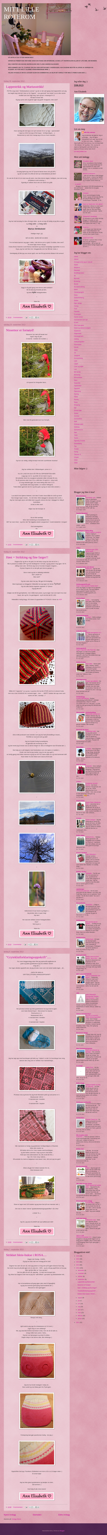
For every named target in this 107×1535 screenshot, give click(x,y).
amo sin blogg (81, 764)
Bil (75, 276)
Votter (76, 463)
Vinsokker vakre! (88, 161)
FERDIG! (86, 193)
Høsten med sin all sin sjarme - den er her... (92, 957)
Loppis (76, 364)
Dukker (76, 300)
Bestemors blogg (82, 1033)
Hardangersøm (78, 336)
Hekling (76, 339)
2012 (78, 1268)
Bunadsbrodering (79, 287)
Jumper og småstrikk (92, 681)
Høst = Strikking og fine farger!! (27, 557)
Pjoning (76, 394)
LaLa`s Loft (80, 1235)
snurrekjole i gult (91, 497)
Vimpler (76, 457)
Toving (76, 452)
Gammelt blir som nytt (81, 320)
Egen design (78, 303)
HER (60, 599)
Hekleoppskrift (81, 648)
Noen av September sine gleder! (93, 204)
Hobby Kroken (81, 662)
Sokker (76, 413)
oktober (80, 1276)
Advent (76, 259)
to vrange (79, 1066)
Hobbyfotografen (79, 341)
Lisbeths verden (81, 631)
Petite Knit (89, 568)
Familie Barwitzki (82, 513)
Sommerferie (78, 419)
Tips (75, 446)
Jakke (76, 350)
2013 (78, 1265)
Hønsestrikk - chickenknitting (86, 712)
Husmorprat (77, 344)
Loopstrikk (89, 766)
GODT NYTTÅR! (88, 238)
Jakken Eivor (90, 1067)
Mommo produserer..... (90, 173)
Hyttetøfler (89, 873)
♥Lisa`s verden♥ (81, 852)
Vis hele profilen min (80, 151)
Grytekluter (77, 331)
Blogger (62, 1531)
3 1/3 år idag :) (90, 1202)
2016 (78, 1256)
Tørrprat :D (77, 454)
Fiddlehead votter (91, 731)
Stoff (75, 421)
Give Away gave (79, 325)
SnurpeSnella (80, 903)
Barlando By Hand (82, 729)
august (80, 1297)
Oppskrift (77, 388)
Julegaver (77, 355)
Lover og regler (78, 366)
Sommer (76, 416)
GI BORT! (78, 184)
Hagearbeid (77, 333)
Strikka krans (90, 939)
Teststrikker (89, 904)
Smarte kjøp (77, 410)
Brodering (77, 281)
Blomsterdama (81, 496)
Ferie (75, 309)
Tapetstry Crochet (79, 441)
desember (81, 1270)
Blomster (77, 278)
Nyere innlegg (10, 1515)
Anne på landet (81, 955)
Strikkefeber (80, 1118)
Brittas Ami (80, 1149)
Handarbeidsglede (82, 615)
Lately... (88, 600)
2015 (78, 1259)
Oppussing (77, 391)
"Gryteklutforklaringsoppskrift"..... (28, 957)
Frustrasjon (77, 314)
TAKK (76, 435)
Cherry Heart (80, 598)
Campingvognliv (79, 292)
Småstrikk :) (80, 1136)
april (79, 1309)
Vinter (76, 460)
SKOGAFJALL (90, 837)
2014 (78, 1262)
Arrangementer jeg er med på (83, 262)
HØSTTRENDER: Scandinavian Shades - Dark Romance (92, 996)
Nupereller (77, 383)
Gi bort (76, 322)
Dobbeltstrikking (79, 297)
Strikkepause (80, 920)
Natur (75, 380)
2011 (78, 1322)
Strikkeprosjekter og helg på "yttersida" (93, 1085)
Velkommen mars (91, 1220)
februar (80, 1315)
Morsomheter (78, 377)
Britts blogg (80, 1083)
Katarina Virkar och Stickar (85, 567)
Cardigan (88, 617)
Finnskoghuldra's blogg (84, 1201)
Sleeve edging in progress (93, 532)
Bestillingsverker (79, 273)
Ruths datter (80, 835)
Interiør (76, 347)
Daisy (75, 295)
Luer (75, 369)
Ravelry (76, 399)
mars (79, 1312)
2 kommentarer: (18, 317)
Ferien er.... (86, 227)
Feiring (76, 306)
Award (76, 265)
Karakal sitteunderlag (82, 698)
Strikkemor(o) (80, 937)
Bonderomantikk (81, 1166)
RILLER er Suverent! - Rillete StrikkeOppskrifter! (93, 1016)
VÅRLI (78, 548)
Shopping (77, 405)
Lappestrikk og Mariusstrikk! (25, 86)
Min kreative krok (82, 1135)
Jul (75, 353)
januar (80, 1318)
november (81, 1273)
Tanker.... (77, 438)
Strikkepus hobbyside (83, 1102)
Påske (76, 397)
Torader (76, 449)
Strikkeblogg (80, 697)
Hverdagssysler (81, 679)
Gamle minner (78, 317)
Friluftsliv (77, 311)
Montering (77, 375)
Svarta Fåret (80, 800)
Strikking (76, 427)
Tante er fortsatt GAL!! (83, 1014)
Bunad (76, 284)
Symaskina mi (78, 429)
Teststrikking (78, 443)
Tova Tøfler (89, 664)
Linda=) (78, 781)
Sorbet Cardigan (91, 820)
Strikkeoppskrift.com (83, 584)
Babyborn (77, 267)
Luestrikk (88, 749)
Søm (75, 432)
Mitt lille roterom (89, 132)
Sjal (75, 408)
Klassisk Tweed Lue (92, 1119)
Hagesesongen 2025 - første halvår (92, 550)
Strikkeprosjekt (78, 424)
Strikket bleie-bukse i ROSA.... (26, 1255)
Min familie (77, 372)
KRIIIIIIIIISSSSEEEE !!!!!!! (84, 1237)
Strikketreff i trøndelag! (90, 216)
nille (77, 993)
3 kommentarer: (18, 544)
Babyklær (77, 270)
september (81, 1279)
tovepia (78, 818)
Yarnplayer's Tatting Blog (84, 530)
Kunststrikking (78, 358)
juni (79, 1303)
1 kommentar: (17, 944)
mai (79, 1306)
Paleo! (88, 1168)
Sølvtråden (80, 747)
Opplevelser (77, 385)
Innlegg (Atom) (16, 1519)
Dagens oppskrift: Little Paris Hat (86, 650)
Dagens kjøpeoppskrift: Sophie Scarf (87, 586)
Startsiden (37, 1515)
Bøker (76, 289)
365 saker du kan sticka (84, 1183)
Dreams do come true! (83, 891)
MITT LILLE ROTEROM (83, 974)
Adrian (76, 256)
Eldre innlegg (64, 1515)
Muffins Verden (81, 872)
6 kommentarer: (18, 1242)
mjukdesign (80, 889)
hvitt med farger (81, 1218)
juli (79, 1300)
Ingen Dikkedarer (91, 854)
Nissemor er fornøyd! (20, 330)
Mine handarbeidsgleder (84, 1048)
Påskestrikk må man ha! (93, 714)
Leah (75, 361)
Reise (76, 402)
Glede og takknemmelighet (82, 328)
